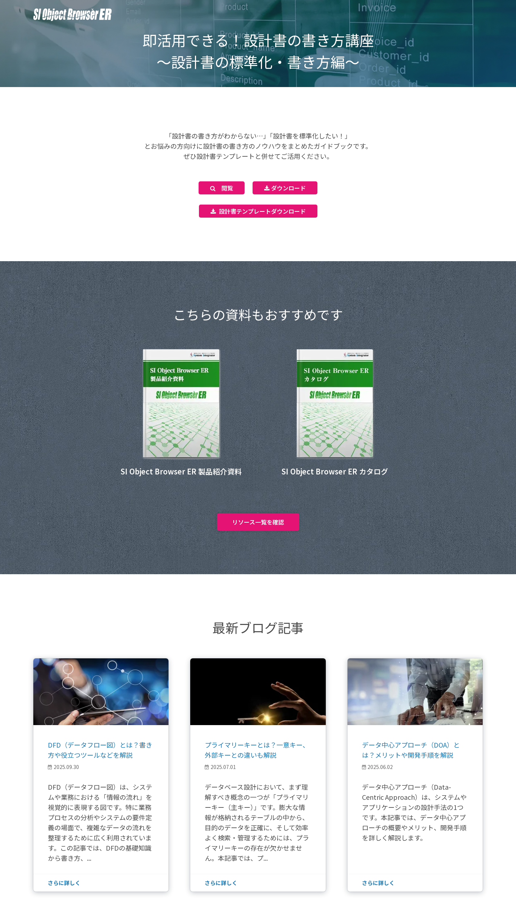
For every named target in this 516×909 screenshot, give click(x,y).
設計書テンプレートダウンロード (258, 211)
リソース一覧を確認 (258, 522)
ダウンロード (285, 188)
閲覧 (221, 188)
